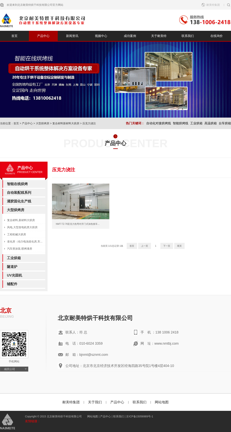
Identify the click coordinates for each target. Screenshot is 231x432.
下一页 (166, 246)
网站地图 (162, 402)
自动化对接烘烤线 (158, 123)
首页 (14, 36)
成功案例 (130, 36)
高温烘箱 (210, 123)
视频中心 (101, 36)
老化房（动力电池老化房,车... (25, 241)
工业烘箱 (196, 123)
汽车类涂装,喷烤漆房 (19, 248)
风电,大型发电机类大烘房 (22, 227)
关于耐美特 (159, 36)
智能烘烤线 (180, 123)
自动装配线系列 (19, 193)
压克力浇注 (89, 123)
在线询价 (216, 36)
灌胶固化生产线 (19, 201)
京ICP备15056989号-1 (139, 416)
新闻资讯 (72, 36)
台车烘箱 (225, 123)
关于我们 (95, 402)
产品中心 (43, 36)
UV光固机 (14, 275)
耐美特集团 (213, 4)
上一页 (144, 246)
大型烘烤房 (42, 123)
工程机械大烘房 (16, 234)
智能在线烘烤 (17, 184)
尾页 (179, 246)
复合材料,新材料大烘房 (21, 220)
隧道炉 (12, 267)
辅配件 (12, 284)
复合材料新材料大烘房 (65, 123)
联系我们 (188, 36)
